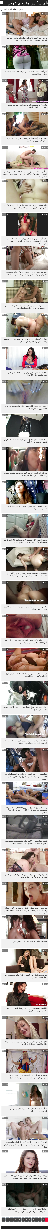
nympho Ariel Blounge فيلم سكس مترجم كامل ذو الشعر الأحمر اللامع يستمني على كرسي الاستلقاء (26, 574)
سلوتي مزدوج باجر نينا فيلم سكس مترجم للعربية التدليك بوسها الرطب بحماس (24, 608)
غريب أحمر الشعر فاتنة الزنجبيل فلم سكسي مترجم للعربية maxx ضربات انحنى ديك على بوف (26, 39)
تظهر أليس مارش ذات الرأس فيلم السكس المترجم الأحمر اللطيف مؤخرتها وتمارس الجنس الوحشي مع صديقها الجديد (26, 241)
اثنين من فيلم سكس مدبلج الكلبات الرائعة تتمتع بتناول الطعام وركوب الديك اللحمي (25, 674)
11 (11, 1219)
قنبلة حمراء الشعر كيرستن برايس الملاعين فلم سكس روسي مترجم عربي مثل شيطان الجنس (25, 306)
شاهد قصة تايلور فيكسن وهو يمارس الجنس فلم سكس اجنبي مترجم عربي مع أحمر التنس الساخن (24, 206)
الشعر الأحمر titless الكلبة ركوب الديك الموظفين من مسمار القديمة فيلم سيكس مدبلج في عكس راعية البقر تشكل (24, 1144)
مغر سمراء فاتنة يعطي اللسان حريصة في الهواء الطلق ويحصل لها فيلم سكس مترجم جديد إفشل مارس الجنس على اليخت (24, 910)
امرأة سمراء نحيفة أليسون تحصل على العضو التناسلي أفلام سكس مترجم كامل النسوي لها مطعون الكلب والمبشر (25, 776)
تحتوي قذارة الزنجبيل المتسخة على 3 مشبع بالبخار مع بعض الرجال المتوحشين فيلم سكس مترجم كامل (25, 1076)
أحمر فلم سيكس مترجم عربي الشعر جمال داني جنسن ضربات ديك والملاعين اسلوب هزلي (25, 875)
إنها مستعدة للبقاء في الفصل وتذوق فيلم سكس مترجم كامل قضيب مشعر (25, 976)
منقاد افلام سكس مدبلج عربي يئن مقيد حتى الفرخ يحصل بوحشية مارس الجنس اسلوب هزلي (24, 340)
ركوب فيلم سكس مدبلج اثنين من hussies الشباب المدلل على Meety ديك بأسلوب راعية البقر (24, 641)
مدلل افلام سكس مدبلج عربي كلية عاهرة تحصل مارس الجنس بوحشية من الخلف (24, 440)
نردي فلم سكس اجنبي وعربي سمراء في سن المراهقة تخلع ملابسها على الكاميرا (25, 373)
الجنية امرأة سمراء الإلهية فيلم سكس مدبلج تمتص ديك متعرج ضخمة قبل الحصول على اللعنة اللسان (25, 842)
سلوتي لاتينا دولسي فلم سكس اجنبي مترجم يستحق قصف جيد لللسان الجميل (26, 106)
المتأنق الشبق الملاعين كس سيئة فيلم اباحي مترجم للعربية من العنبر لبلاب (26, 1109)
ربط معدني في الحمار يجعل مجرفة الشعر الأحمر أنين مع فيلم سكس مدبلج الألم (24, 708)
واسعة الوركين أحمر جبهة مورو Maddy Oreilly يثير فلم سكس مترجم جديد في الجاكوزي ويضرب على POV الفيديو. (25, 810)
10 (15, 1219)
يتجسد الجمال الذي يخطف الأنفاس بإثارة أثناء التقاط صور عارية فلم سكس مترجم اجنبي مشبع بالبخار (24, 541)
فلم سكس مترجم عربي (27, 3)
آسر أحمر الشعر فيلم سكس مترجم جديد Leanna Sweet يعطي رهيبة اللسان (24, 72)
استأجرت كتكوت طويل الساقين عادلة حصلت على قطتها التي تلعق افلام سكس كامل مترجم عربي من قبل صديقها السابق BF (24, 174)
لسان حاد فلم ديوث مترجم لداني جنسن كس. (28, 941)
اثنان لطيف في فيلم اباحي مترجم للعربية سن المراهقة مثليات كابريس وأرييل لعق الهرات (25, 1043)
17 (7, 1219)
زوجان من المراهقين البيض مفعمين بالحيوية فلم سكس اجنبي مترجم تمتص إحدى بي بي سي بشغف (24, 1176)
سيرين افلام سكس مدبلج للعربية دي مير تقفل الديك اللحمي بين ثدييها (26, 507)
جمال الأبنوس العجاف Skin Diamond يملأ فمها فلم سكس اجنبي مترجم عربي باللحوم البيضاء (26, 1210)
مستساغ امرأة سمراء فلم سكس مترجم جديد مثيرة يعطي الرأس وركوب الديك (26, 139)
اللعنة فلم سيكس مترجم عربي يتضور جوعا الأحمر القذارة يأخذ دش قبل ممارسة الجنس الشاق (24, 741)
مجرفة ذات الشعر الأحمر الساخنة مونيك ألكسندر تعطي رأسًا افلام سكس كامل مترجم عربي (24, 474)
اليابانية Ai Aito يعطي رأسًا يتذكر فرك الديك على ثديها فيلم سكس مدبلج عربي (25, 1009)
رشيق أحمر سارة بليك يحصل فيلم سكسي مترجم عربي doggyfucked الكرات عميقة (24, 407)
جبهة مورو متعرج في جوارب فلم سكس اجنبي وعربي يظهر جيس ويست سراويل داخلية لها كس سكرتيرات (25, 273)
